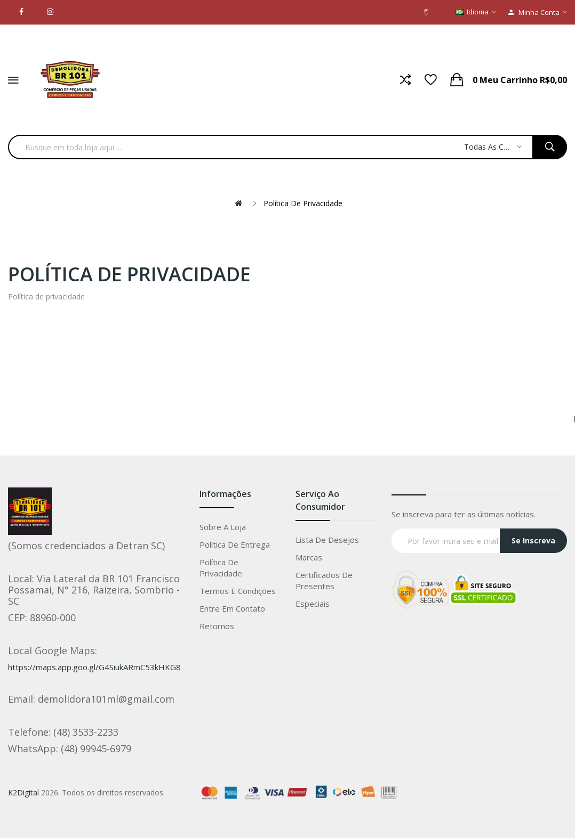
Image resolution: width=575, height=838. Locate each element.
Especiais (313, 603)
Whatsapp (545, 824)
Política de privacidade (302, 203)
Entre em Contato (232, 608)
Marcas (309, 557)
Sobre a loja (222, 527)
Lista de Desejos (327, 539)
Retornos (216, 626)
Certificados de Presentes (324, 580)
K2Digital (23, 792)
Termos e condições (237, 590)
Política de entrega (234, 544)
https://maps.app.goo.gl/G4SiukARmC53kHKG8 (94, 667)
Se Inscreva (533, 540)
